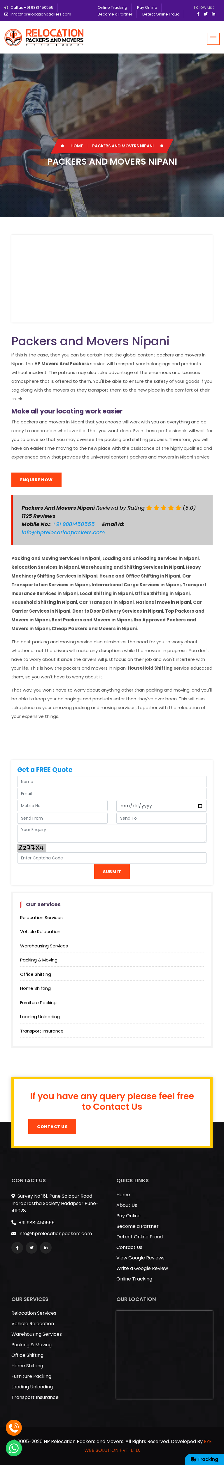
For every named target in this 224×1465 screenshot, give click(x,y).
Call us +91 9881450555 (31, 7)
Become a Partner (115, 14)
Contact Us (52, 1127)
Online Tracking (112, 7)
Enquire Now (36, 480)
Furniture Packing (38, 1002)
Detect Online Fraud (161, 14)
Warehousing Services (44, 946)
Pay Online (147, 7)
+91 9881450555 (74, 524)
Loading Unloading (40, 1017)
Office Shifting (35, 974)
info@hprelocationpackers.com (40, 14)
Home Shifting (35, 988)
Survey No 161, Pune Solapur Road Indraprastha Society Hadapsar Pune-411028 (55, 1203)
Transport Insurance (42, 1031)
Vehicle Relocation (40, 931)
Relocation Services (41, 917)
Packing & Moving (38, 960)
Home (77, 146)
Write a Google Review (142, 1268)
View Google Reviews (140, 1257)
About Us (126, 1205)
